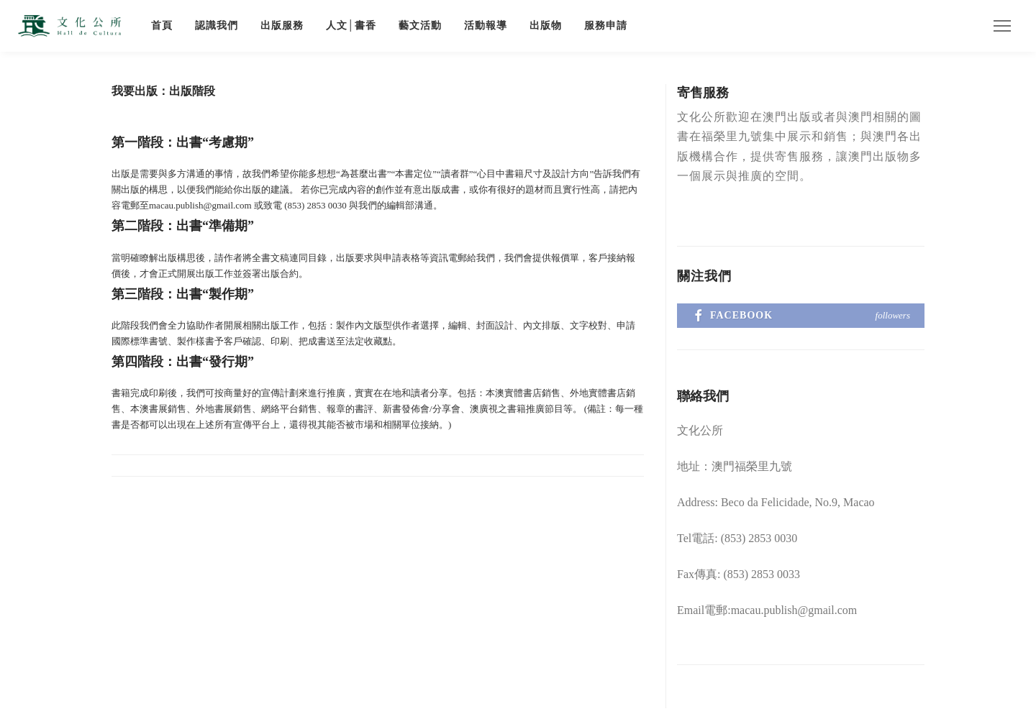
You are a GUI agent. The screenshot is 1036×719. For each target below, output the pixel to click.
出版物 (546, 25)
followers (893, 315)
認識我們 (216, 25)
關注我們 (704, 276)
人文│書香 (351, 25)
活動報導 (485, 25)
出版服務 (282, 25)
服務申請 (605, 25)
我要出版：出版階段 (163, 91)
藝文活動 (420, 25)
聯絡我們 (703, 396)
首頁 (162, 25)
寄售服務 (703, 93)
